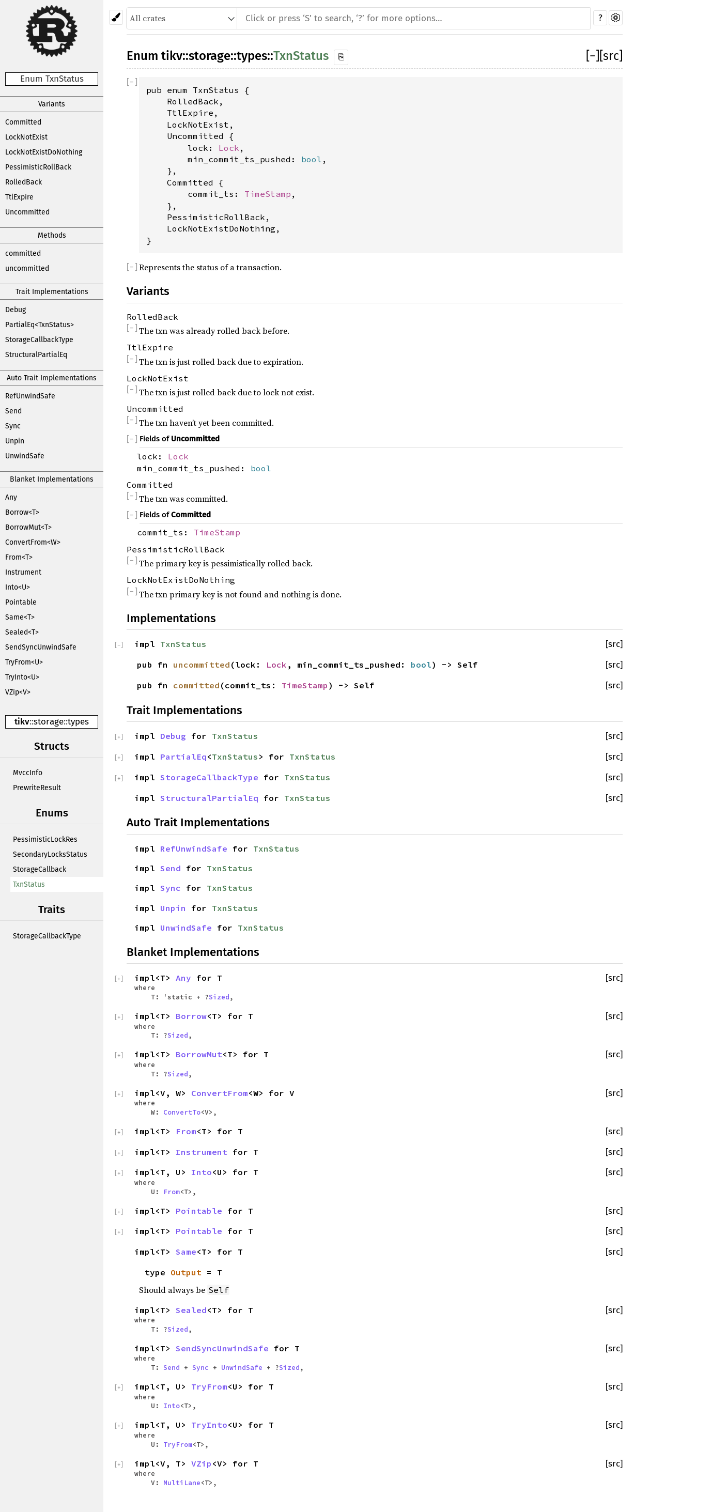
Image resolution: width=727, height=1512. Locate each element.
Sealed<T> (22, 632)
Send (13, 411)
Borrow (191, 1016)
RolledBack (23, 182)
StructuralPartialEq (36, 354)
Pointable (21, 602)
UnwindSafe (24, 456)
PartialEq (183, 756)
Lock (229, 148)
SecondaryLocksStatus (50, 854)
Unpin (14, 441)
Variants (51, 104)
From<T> (19, 557)
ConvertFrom (219, 1093)
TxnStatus (29, 884)
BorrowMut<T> (28, 527)
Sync (13, 426)
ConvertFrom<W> (32, 542)
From (186, 1131)
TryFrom (209, 1386)
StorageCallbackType (39, 339)
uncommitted (27, 268)
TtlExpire (19, 197)
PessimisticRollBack (38, 167)
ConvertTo (181, 1112)
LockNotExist (26, 137)
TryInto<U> (22, 677)
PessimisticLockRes (45, 839)
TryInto (209, 1425)
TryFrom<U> (24, 662)
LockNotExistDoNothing (43, 152)
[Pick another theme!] (116, 17)
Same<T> (20, 617)
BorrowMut (199, 1054)
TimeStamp (267, 194)
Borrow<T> (22, 512)
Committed (23, 122)
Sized (219, 997)
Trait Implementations (52, 291)
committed (23, 253)
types (78, 721)
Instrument (23, 572)
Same (186, 1251)
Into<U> (17, 587)
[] (592, 56)
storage (49, 721)
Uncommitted (27, 212)
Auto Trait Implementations (52, 378)
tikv (21, 721)
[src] (611, 56)
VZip (201, 1463)
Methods (52, 235)
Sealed (191, 1310)
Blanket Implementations (52, 479)
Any (11, 497)
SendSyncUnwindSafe (40, 647)
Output (186, 1272)
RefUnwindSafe (30, 396)
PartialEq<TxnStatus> (39, 324)
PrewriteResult (37, 787)
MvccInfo (27, 772)
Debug (15, 309)
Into (201, 1172)
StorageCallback (39, 869)
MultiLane (181, 1482)
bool (311, 159)
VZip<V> (17, 692)
